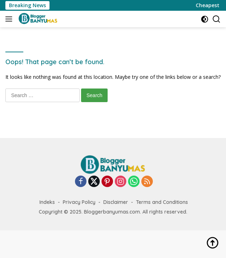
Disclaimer (115, 202)
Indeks (47, 202)
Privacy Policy (79, 202)
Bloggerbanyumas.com (112, 212)
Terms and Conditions (162, 202)
